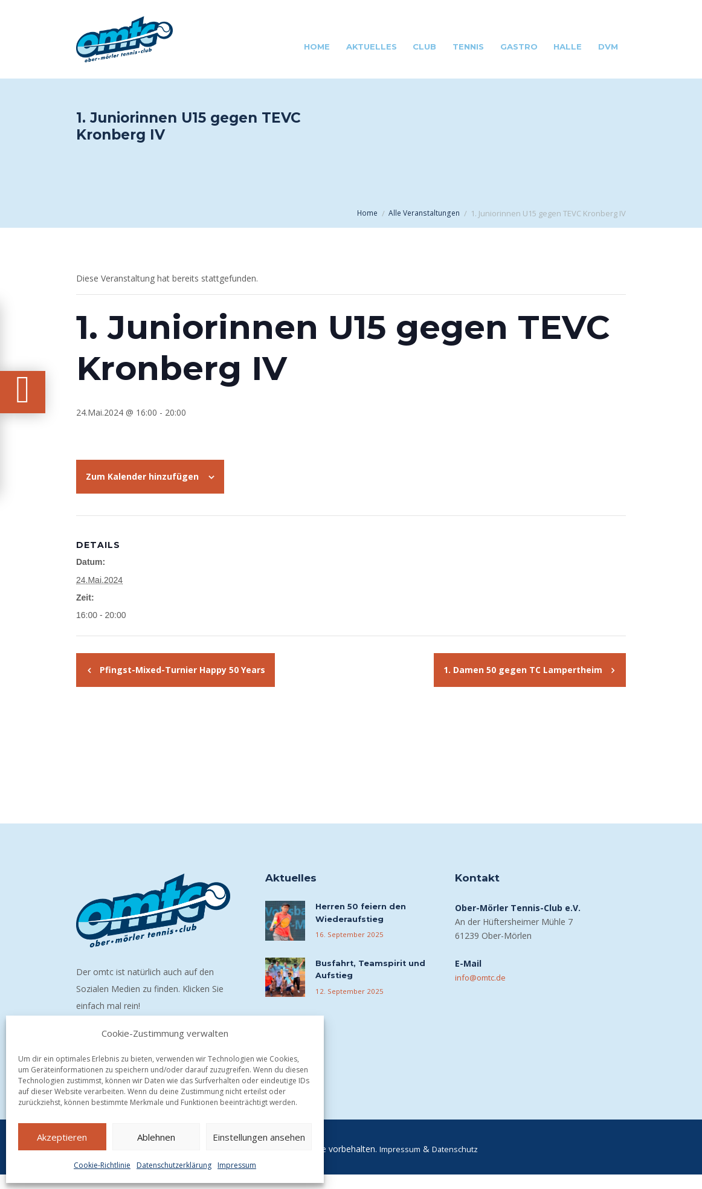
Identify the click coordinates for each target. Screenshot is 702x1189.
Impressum (236, 1165)
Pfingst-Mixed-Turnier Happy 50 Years (181, 682)
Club (424, 46)
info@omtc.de (482, 989)
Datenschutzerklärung (174, 1165)
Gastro (519, 46)
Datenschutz (456, 1163)
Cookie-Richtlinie (102, 1165)
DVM (608, 46)
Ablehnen (156, 1137)
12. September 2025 (347, 1004)
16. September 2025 (347, 948)
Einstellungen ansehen (259, 1137)
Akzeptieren (62, 1137)
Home (317, 46)
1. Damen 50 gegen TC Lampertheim (524, 682)
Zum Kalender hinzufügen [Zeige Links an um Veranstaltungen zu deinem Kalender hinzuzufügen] (142, 488)
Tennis (468, 46)
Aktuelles (371, 46)
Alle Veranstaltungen (427, 213)
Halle (567, 46)
